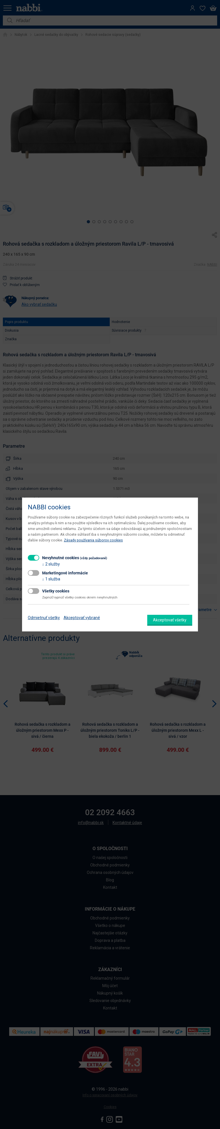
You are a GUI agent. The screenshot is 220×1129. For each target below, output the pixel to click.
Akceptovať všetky (169, 620)
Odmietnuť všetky (44, 617)
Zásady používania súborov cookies (93, 540)
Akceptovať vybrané (82, 617)
